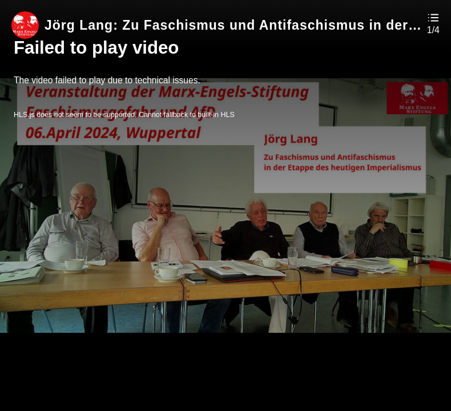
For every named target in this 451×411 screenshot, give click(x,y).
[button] (433, 23)
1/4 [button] (433, 30)
